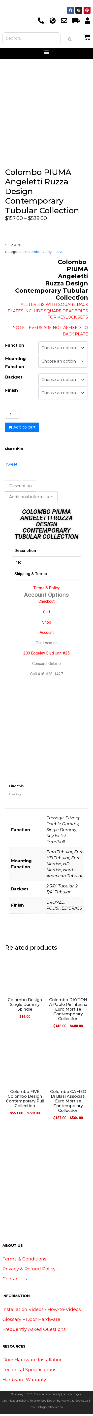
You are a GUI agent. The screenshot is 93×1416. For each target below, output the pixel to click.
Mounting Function (15, 364)
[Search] (70, 39)
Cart (46, 613)
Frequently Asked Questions (34, 1331)
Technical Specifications (29, 1371)
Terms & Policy (46, 589)
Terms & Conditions (24, 1260)
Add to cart (24, 428)
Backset (13, 379)
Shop (46, 623)
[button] (46, 52)
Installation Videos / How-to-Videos (41, 1311)
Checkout (46, 603)
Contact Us (14, 1280)
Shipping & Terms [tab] (30, 575)
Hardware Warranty (24, 1381)
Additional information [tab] (31, 498)
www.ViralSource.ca (75, 1402)
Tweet (11, 465)
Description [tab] (20, 487)
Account (47, 634)
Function (14, 347)
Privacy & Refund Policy (29, 1270)
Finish (11, 392)
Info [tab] (18, 563)
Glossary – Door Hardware (31, 1321)
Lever (60, 253)
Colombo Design (39, 253)
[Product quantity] (12, 416)
